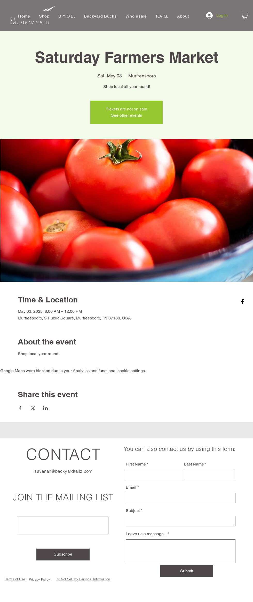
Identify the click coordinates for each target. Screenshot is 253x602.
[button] (44, 16)
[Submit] (186, 571)
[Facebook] (242, 301)
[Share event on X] (32, 408)
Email (131, 487)
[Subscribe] (63, 554)
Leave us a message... (146, 534)
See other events (126, 115)
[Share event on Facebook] (20, 408)
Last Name (194, 464)
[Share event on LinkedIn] (45, 408)
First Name (136, 464)
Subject (133, 511)
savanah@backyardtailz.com (63, 471)
